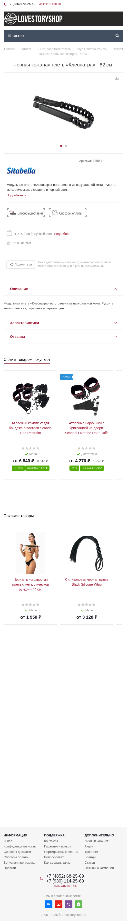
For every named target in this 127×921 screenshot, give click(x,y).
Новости (10, 868)
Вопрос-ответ (54, 857)
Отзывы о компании (99, 868)
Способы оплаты (16, 857)
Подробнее (61, 234)
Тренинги (91, 852)
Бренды (90, 857)
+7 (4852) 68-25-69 (21, 4)
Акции (89, 846)
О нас (8, 841)
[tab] (16, 195)
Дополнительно (99, 835)
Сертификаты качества (61, 852)
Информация (15, 835)
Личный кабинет (96, 841)
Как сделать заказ (57, 862)
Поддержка (54, 835)
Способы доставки (17, 852)
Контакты (51, 841)
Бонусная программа (19, 862)
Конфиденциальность (20, 846)
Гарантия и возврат (58, 846)
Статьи (90, 862)
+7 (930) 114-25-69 (65, 881)
